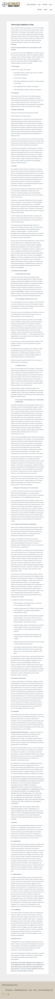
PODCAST (39, 9)
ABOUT (46, 9)
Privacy (35, 990)
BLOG (39, 4)
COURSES (44, 4)
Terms (29, 990)
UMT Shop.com (8, 990)
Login (50, 9)
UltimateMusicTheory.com (19, 990)
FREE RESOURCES (31, 4)
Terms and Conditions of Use (45, 990)
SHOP (50, 4)
